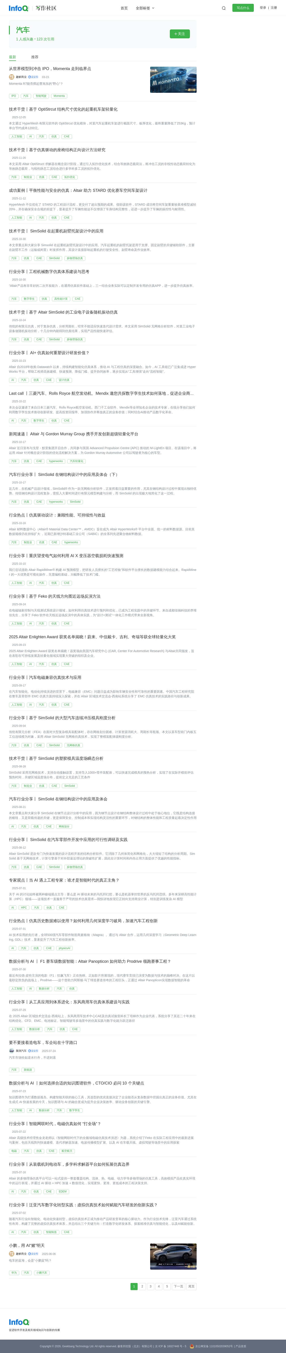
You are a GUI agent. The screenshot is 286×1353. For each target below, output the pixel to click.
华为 (14, 1273)
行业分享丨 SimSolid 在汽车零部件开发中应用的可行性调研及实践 (68, 840)
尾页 (191, 1286)
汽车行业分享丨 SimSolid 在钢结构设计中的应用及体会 (58, 799)
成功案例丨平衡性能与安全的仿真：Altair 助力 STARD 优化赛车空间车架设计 (78, 190)
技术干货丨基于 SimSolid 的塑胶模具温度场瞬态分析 (56, 759)
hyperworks (56, 461)
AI (30, 136)
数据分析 (44, 988)
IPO (13, 95)
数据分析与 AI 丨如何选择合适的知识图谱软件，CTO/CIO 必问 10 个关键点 (76, 1083)
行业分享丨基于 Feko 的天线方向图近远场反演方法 (55, 596)
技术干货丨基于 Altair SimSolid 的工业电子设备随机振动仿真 (63, 312)
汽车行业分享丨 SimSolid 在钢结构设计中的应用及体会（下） (64, 475)
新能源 (28, 1070)
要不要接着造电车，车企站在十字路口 (43, 1043)
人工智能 (16, 136)
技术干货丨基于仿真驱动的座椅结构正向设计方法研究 (57, 150)
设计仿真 (64, 380)
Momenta (59, 95)
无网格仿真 (73, 745)
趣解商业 (21, 76)
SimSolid (54, 258)
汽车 (26, 95)
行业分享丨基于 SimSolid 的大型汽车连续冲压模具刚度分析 (62, 718)
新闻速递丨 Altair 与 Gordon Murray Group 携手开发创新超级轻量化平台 (73, 434)
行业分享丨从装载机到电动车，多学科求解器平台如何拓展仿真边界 (69, 1165)
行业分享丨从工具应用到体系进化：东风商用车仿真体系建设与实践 (69, 1002)
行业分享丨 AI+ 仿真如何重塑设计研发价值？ (49, 353)
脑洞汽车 (21, 1051)
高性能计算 (61, 298)
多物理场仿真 (75, 258)
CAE (66, 136)
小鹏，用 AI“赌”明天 (27, 1246)
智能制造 (51, 1232)
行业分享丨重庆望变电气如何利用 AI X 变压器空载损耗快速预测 (66, 556)
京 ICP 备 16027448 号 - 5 (170, 1346)
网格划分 (64, 826)
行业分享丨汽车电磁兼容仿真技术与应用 (45, 677)
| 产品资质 (240, 1346)
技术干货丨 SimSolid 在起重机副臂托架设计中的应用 (56, 231)
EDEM (63, 1191)
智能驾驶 (41, 95)
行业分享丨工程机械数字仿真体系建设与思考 (49, 272)
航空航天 (67, 1151)
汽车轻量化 (76, 461)
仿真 (54, 136)
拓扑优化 (69, 177)
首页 (124, 8)
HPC (24, 907)
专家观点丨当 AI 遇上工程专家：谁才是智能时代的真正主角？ (64, 880)
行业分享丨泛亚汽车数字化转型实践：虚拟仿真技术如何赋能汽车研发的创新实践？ (83, 1205)
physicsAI (64, 948)
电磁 (14, 1151)
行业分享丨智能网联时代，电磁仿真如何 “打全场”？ (55, 1124)
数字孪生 (29, 298)
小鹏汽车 (41, 1273)
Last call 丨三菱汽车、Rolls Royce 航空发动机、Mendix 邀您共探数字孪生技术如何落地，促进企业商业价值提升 (109, 393)
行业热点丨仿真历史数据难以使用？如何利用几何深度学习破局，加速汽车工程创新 (83, 921)
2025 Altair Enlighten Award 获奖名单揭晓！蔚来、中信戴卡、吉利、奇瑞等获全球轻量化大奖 (92, 637)
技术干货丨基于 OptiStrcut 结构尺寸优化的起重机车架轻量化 (63, 109)
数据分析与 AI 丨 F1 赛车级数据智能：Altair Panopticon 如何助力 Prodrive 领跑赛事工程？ (90, 962)
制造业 (28, 177)
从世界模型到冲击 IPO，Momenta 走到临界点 (50, 69)
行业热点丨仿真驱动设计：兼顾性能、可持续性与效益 (57, 515)
